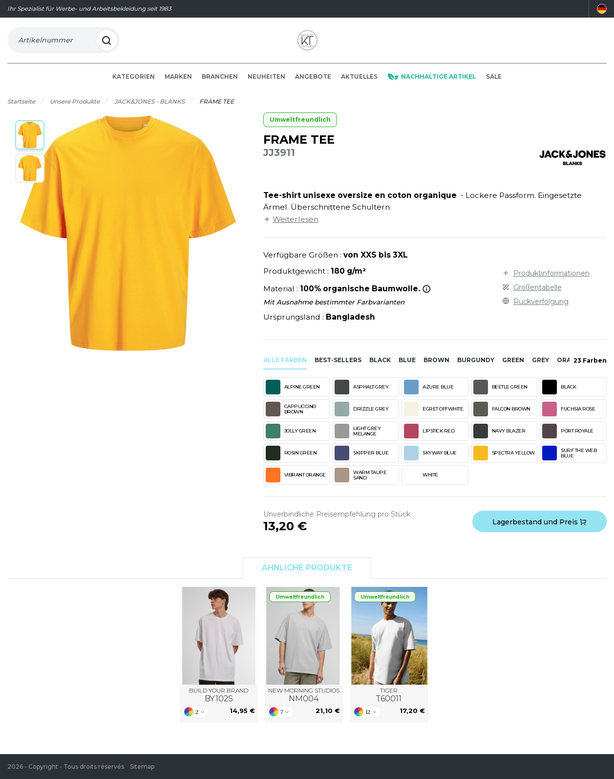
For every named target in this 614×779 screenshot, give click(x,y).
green (513, 367)
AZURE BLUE (428, 394)
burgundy (475, 367)
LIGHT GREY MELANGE (358, 438)
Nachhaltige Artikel (431, 83)
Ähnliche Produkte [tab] (307, 575)
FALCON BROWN (501, 416)
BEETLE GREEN (500, 394)
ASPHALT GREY (361, 394)
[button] (29, 142)
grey (540, 367)
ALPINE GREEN (293, 394)
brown (436, 367)
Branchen (220, 83)
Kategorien (133, 83)
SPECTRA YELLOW (504, 460)
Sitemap (142, 766)
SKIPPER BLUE (361, 460)
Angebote (313, 83)
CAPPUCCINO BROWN (291, 416)
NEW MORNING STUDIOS (303, 702)
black (380, 367)
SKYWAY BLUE (430, 460)
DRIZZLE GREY (361, 416)
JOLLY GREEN (291, 438)
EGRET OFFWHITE (433, 416)
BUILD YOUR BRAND (218, 702)
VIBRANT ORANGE (296, 482)
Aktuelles (359, 83)
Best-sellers (338, 367)
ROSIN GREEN (291, 460)
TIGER (389, 702)
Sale (494, 83)
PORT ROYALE (567, 438)
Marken (178, 83)
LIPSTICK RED (429, 438)
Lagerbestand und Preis (539, 529)
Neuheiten (266, 83)
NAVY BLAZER (499, 438)
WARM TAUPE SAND (360, 482)
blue (407, 367)
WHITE (421, 482)
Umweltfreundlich (300, 127)
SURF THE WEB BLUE (569, 460)
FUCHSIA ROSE (568, 416)
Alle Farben (285, 367)
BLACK (559, 394)
